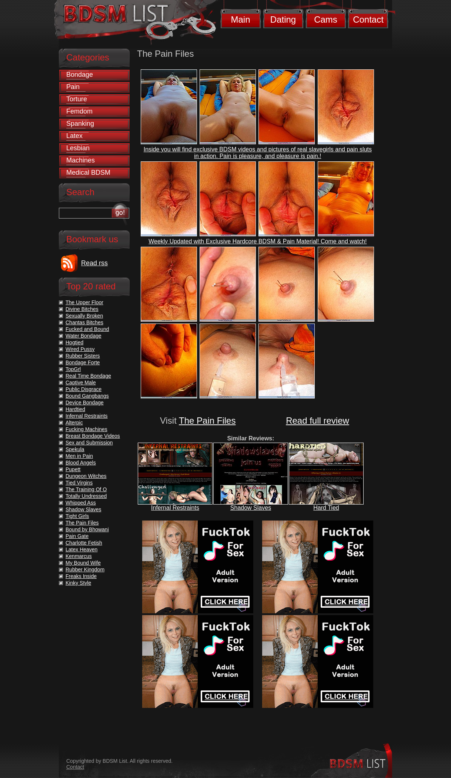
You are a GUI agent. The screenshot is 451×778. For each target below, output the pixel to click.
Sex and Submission (89, 443)
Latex (74, 135)
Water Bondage (83, 336)
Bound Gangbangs (87, 396)
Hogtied (74, 342)
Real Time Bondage (88, 376)
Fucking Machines (86, 429)
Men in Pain (79, 456)
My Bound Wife (83, 563)
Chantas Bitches (84, 322)
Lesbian (78, 148)
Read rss (94, 263)
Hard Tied (326, 508)
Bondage (79, 74)
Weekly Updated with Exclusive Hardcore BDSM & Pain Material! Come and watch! (257, 241)
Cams (325, 19)
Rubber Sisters (83, 356)
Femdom (79, 111)
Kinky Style (78, 583)
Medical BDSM (88, 172)
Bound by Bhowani (87, 529)
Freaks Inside (81, 576)
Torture (76, 99)
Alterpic (74, 423)
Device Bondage (85, 403)
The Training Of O (86, 489)
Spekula (75, 449)
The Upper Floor (84, 302)
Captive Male (81, 382)
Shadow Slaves (250, 508)
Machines (80, 160)
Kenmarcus (79, 556)
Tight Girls (77, 516)
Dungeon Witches (86, 476)
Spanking (80, 123)
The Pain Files (207, 421)
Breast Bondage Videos (93, 436)
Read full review (317, 421)
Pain (73, 87)
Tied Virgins (79, 483)
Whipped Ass (81, 503)
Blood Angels (81, 463)
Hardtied (75, 409)
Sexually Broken (84, 316)
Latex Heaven (81, 549)
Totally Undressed (86, 496)
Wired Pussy (80, 349)
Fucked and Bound (87, 329)
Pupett (73, 469)
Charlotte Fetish (84, 543)
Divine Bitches (82, 309)
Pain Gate (77, 536)
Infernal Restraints (175, 508)
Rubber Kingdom (85, 569)
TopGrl (73, 369)
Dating (283, 19)
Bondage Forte (83, 362)
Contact (368, 19)
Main (240, 19)
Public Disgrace (83, 389)
